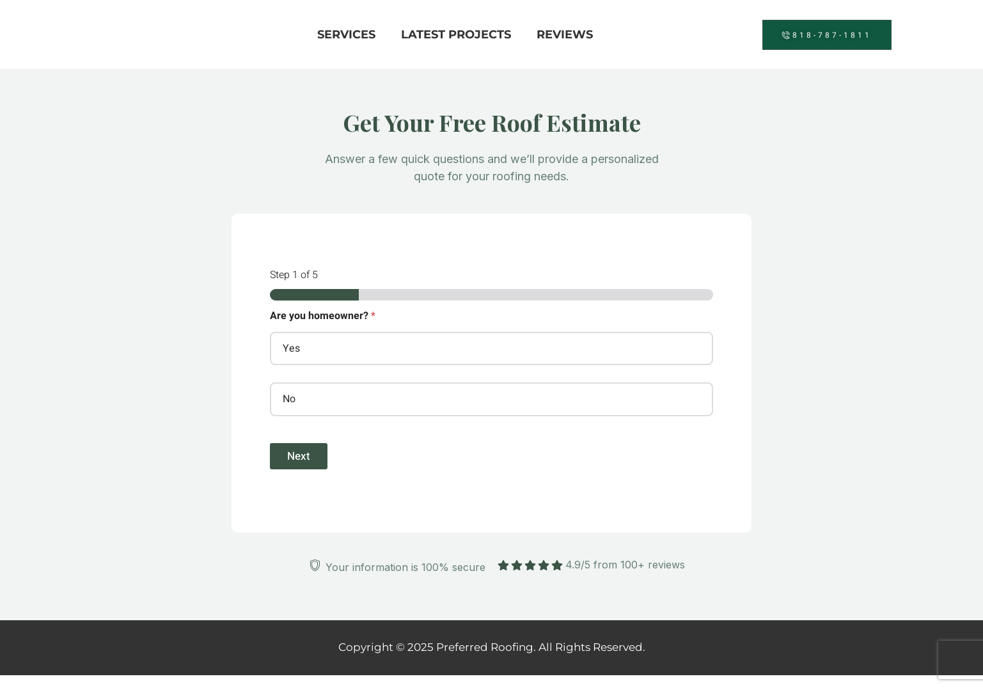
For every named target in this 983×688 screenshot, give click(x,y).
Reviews (565, 34)
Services (346, 34)
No (289, 399)
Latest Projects (456, 34)
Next (298, 456)
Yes (291, 348)
